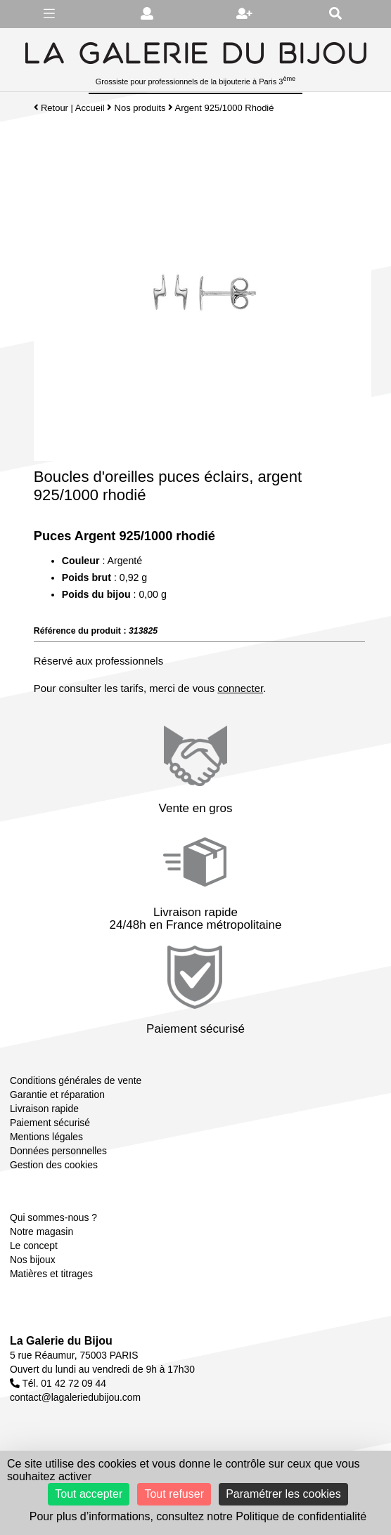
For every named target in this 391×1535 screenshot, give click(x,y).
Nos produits (140, 108)
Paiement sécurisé (50, 1122)
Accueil (90, 108)
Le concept (34, 1245)
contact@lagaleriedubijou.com (75, 1397)
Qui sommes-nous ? (53, 1217)
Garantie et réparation (57, 1094)
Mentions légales (46, 1136)
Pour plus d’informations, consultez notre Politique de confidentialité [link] (198, 1516)
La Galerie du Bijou (61, 1341)
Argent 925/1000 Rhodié (224, 108)
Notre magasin (41, 1231)
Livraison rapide (44, 1108)
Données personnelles (58, 1150)
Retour (51, 108)
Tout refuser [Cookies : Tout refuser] (173, 1494)
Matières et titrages (51, 1273)
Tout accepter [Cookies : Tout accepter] (88, 1494)
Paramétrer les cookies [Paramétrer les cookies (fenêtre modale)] (283, 1494)
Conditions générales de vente (75, 1080)
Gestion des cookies (54, 1164)
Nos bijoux (33, 1259)
